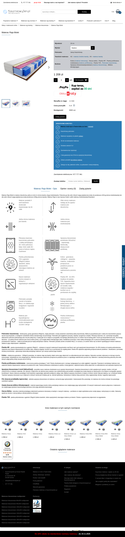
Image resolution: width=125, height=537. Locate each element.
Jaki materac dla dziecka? (72, 475)
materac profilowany (85, 63)
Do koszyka (81, 80)
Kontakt (66, 492)
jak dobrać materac (76, 160)
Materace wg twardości (67, 21)
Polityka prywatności (70, 486)
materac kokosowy (81, 61)
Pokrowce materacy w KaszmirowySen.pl (45, 490)
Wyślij (96, 181)
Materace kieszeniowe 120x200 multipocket (15, 510)
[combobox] (82, 48)
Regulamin (67, 489)
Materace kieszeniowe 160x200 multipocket (15, 516)
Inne (107, 21)
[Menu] (11, 441)
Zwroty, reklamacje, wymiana (41, 475)
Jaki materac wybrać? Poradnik (78, 2)
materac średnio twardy (81, 56)
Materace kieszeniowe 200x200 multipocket (15, 522)
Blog (113, 21)
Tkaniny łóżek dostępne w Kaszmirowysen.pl (77, 483)
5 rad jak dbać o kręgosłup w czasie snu (108, 478)
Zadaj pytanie (60, 117)
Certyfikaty (36, 484)
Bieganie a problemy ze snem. (105, 484)
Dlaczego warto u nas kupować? (54, 2)
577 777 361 (26, 2)
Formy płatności (37, 481)
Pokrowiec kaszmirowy (109, 63)
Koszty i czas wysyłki (39, 478)
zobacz (81, 136)
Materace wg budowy (47, 21)
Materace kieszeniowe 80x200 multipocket (15, 500)
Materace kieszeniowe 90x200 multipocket (15, 504)
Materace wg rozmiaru (29, 21)
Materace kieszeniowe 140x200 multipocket (15, 513)
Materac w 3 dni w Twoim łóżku (42, 472)
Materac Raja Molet (57, 25)
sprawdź (90, 126)
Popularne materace (10, 21)
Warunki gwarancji (39, 487)
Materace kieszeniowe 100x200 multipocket (15, 507)
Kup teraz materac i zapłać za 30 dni (107, 472)
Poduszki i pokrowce (94, 21)
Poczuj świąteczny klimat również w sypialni (109, 475)
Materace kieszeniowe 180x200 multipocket (15, 519)
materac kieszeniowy (99, 65)
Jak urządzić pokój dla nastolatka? (106, 481)
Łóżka (80, 21)
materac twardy (98, 56)
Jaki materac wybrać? (71, 472)
